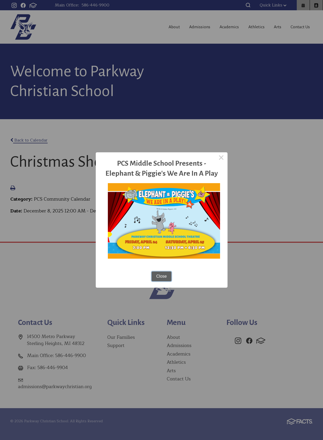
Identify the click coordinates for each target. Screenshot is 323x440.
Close (161, 276)
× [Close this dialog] (221, 158)
